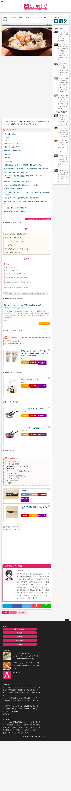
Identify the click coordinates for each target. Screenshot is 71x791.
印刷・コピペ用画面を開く (44, 219)
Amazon (25, 362)
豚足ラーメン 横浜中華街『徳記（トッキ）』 (18, 181)
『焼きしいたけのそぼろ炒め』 (14, 188)
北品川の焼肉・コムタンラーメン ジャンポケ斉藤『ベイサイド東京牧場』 (27, 168)
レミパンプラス (9, 154)
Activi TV (20, 571)
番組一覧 (17, 636)
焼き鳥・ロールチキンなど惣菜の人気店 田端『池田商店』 (22, 198)
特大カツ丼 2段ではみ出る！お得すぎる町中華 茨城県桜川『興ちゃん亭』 (25, 202)
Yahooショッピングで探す (42, 363)
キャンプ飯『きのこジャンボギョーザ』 (16, 172)
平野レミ (25, 494)
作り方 (8, 140)
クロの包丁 (9, 158)
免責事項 (17, 644)
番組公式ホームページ (11, 143)
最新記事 (17, 633)
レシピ (49, 24)
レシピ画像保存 (30, 219)
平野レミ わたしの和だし (13, 147)
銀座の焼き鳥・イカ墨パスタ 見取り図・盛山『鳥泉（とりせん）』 (25, 165)
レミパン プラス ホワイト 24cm (32, 409)
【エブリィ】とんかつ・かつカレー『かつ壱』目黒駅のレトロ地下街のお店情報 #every (23, 668)
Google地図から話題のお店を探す (15, 211)
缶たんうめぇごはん (11, 134)
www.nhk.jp (5, 320)
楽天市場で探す (34, 362)
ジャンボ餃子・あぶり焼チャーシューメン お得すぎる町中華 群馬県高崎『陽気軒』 (26, 193)
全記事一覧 (15, 675)
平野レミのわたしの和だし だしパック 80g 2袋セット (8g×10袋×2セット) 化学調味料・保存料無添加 (35, 353)
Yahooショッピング (42, 385)
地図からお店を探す (17, 629)
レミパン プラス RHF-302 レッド (32, 428)
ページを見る (44, 323)
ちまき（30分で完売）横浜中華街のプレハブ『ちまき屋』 (22, 185)
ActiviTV (31, 741)
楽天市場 (33, 385)
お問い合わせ (18, 640)
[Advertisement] (17, 73)
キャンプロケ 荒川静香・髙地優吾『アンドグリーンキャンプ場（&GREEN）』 (23, 177)
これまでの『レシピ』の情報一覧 (15, 208)
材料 (7, 137)
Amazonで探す (34, 494)
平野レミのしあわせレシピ (13, 150)
